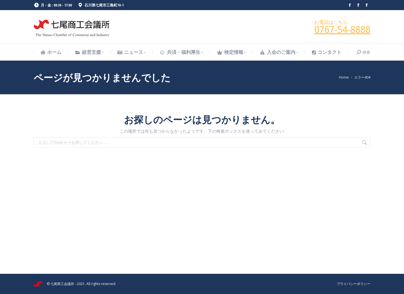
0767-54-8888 (342, 29)
